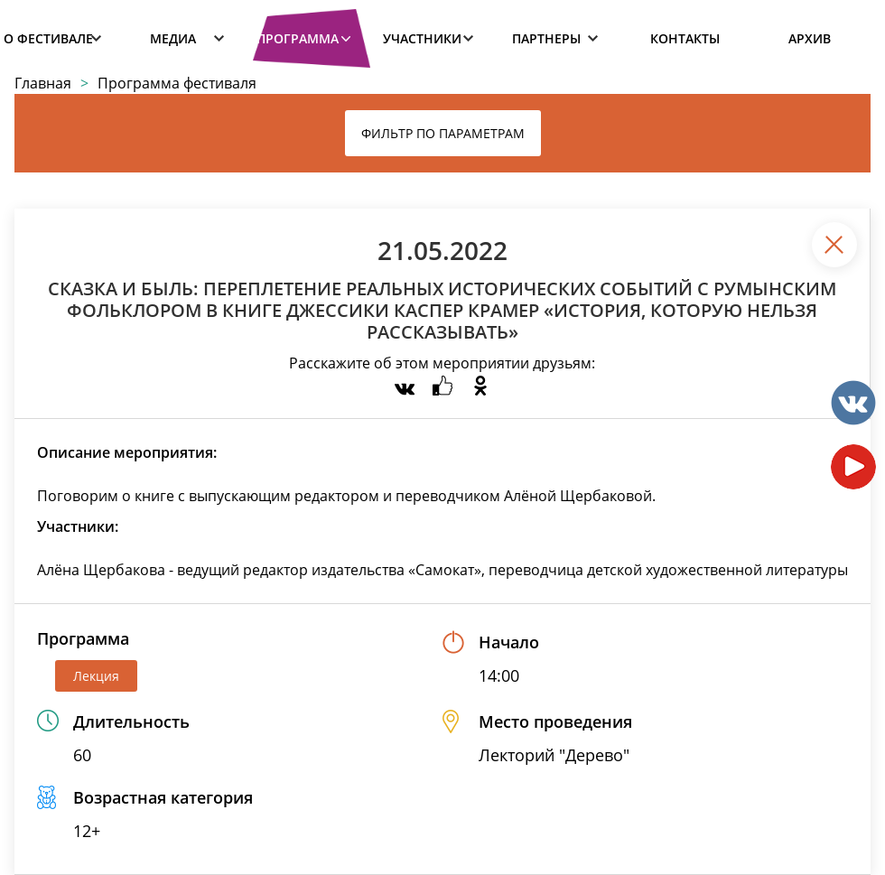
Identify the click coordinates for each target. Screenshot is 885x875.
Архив (809, 38)
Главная (42, 83)
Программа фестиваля (177, 83)
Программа (297, 38)
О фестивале (48, 38)
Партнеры (546, 38)
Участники (422, 38)
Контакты (685, 38)
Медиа (173, 38)
